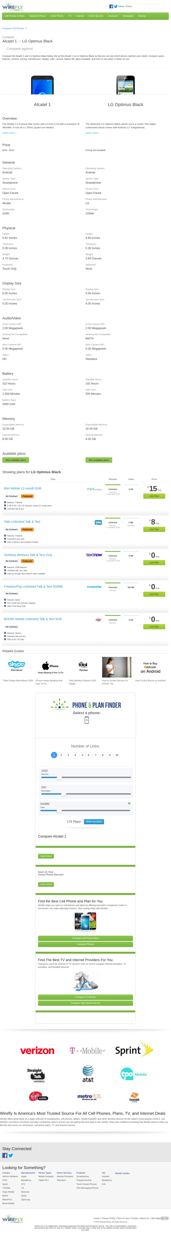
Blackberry (105, 1180)
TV (70, 16)
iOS (102, 1184)
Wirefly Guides (121, 1173)
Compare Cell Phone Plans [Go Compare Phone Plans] (85, 938)
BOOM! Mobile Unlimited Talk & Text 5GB (33, 619)
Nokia (23, 1195)
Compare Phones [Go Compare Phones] (85, 944)
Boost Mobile (8, 1203)
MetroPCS (7, 1199)
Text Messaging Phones (86, 1188)
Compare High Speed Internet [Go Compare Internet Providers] (85, 1003)
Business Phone (38, 16)
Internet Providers (64, 1176)
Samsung (25, 1199)
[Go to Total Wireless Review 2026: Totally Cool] (83, 667)
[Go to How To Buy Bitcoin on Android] (150, 667)
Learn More (46, 856)
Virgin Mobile (8, 1191)
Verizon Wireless (10, 1176)
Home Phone (57, 16)
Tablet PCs (43, 1180)
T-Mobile (6, 1188)
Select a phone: (87, 713)
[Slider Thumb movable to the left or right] (59, 778)
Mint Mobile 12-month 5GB (22, 488)
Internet (80, 16)
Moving (141, 16)
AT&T (4, 1180)
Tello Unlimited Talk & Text (22, 521)
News (121, 6)
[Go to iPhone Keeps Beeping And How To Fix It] (50, 667)
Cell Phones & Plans (15, 16)
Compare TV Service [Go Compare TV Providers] (85, 997)
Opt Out (164, 1218)
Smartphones (82, 1176)
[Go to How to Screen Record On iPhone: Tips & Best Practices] (116, 667)
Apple (23, 1176)
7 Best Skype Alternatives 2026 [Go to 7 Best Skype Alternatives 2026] (17, 680)
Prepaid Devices (83, 1180)
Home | (97, 1218)
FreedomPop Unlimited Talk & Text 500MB (33, 586)
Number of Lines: (85, 746)
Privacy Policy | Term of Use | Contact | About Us (125, 1218)
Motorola (25, 1191)
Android (104, 1176)
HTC (23, 1184)
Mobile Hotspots (45, 1176)
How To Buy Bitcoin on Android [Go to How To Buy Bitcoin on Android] (150, 680)
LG (22, 1188)
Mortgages (128, 16)
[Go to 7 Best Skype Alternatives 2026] (17, 667)
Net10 (5, 1195)
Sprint (5, 1184)
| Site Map (155, 1218)
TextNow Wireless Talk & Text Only (28, 555)
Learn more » (9, 132)
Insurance (113, 16)
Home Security (96, 16)
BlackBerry (26, 1180)
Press (129, 6)
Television (60, 1180)
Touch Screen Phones (86, 1184)
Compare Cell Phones (13, 28)
